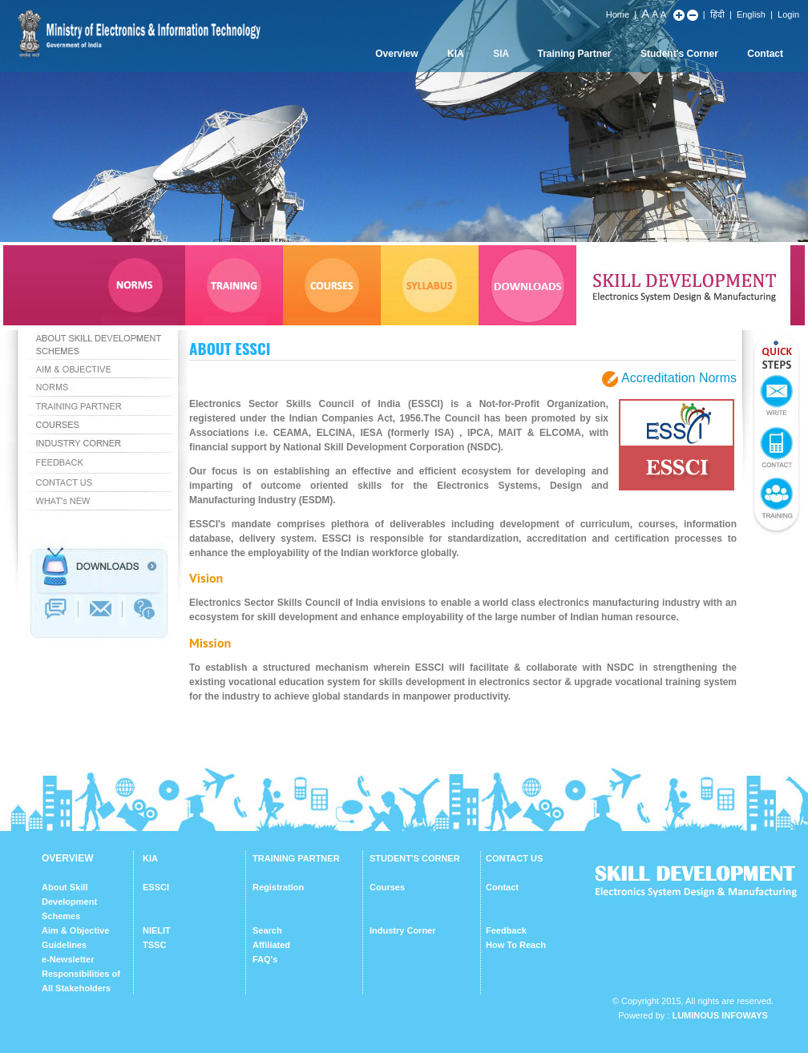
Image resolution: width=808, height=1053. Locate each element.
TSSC (154, 945)
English (751, 14)
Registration (278, 887)
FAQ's (264, 959)
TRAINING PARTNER (296, 858)
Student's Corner (679, 53)
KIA (455, 53)
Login (788, 14)
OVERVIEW (67, 858)
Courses (387, 887)
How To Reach (516, 945)
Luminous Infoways (719, 1015)
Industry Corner (403, 930)
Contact (765, 53)
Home (617, 14)
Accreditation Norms (679, 378)
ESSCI (156, 887)
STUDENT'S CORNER (415, 858)
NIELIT (157, 930)
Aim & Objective (75, 930)
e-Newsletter (68, 959)
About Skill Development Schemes (69, 901)
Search (267, 930)
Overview (396, 53)
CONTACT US (514, 858)
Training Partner (575, 53)
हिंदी (717, 14)
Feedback (506, 930)
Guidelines (64, 945)
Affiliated (271, 945)
